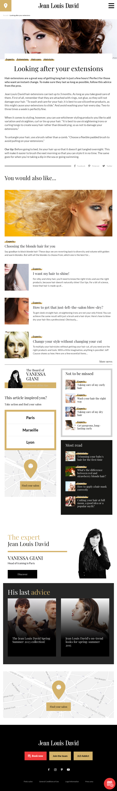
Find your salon (30, 478)
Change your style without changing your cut (70, 334)
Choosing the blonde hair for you (32, 239)
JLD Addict (83, 749)
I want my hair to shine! (52, 266)
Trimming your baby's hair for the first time (90, 451)
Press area (89, 775)
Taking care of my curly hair (91, 380)
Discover (23, 567)
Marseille (30, 423)
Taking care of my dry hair (90, 407)
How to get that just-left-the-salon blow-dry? (71, 300)
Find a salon (28, 775)
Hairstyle (48, 60)
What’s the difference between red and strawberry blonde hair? (91, 466)
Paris (30, 411)
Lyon (30, 435)
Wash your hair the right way (91, 393)
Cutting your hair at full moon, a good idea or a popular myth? (91, 496)
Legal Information (72, 775)
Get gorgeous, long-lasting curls (88, 420)
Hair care (36, 60)
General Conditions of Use (49, 775)
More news (105, 354)
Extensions (22, 60)
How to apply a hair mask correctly (92, 481)
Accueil (5, 16)
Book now (35, 749)
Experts (10, 60)
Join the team (60, 749)
